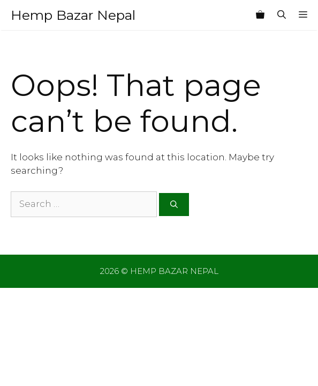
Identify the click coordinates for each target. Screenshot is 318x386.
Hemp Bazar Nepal (73, 15)
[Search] (174, 204)
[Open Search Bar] (281, 15)
